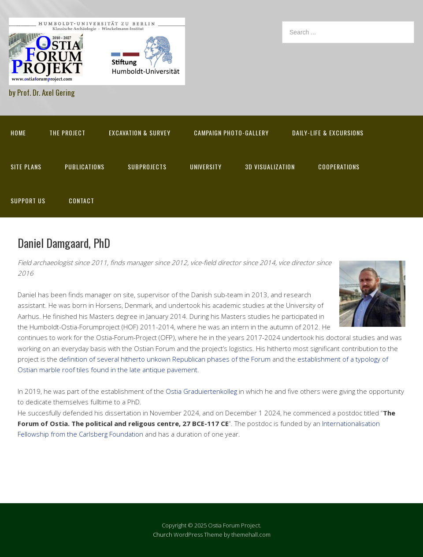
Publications (84, 166)
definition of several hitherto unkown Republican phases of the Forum (165, 359)
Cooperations (339, 166)
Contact (81, 200)
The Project (67, 132)
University (206, 166)
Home (18, 132)
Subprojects (147, 166)
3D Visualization (270, 166)
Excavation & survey (140, 132)
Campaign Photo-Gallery (231, 132)
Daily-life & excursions (328, 132)
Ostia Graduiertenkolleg (201, 391)
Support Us (28, 200)
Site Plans (26, 166)
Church (162, 534)
